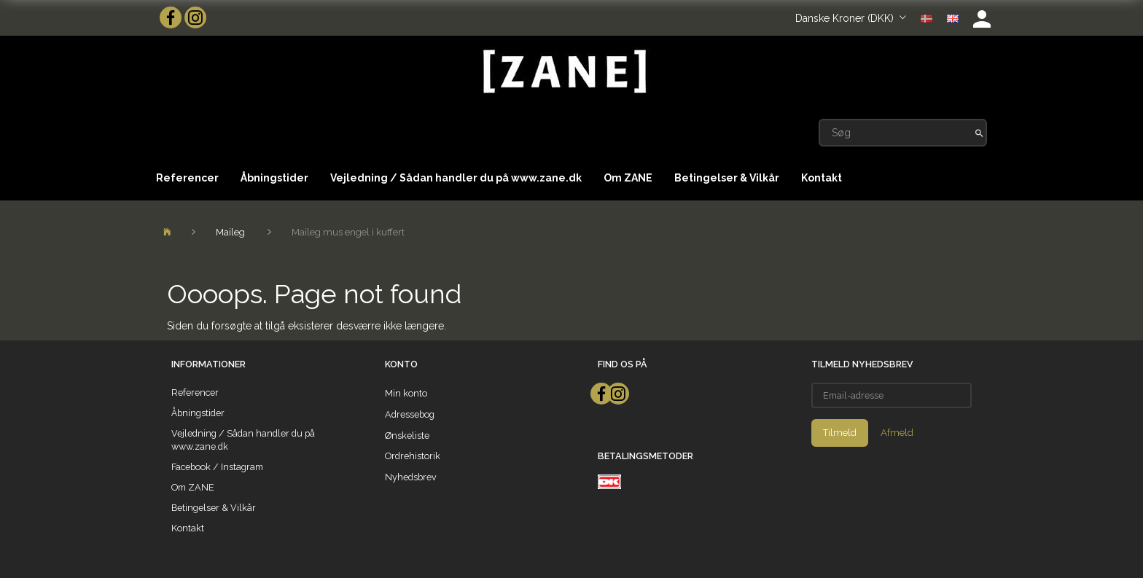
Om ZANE (628, 178)
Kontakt (821, 178)
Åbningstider (274, 178)
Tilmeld (840, 432)
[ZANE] (563, 71)
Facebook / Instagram (217, 466)
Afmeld (897, 432)
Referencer (187, 178)
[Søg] (979, 132)
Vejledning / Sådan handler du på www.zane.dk (456, 178)
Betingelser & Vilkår (726, 178)
